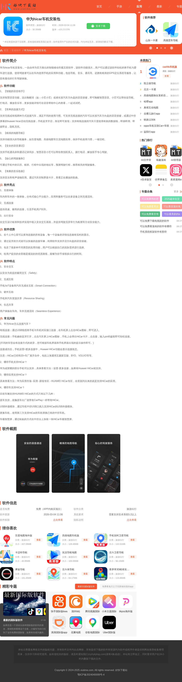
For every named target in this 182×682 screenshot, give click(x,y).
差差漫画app (176, 173)
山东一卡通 (151, 32)
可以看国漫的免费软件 (171, 207)
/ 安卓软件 (15, 50)
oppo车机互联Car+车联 (156, 125)
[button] (171, 48)
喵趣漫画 (161, 153)
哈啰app (148, 101)
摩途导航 (20, 569)
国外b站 (76, 604)
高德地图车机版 (70, 535)
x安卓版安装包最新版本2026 (146, 173)
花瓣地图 (76, 625)
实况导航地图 (69, 552)
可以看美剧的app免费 (172, 215)
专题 (179, 6)
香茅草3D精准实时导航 (120, 569)
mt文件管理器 (146, 154)
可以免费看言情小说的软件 (150, 215)
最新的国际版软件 (13, 620)
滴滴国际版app (59, 625)
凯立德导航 (150, 83)
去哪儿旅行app (152, 113)
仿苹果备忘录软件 (161, 173)
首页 (99, 6)
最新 (159, 6)
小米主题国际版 (109, 604)
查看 (38, 540)
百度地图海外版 (23, 535)
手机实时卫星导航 (119, 535)
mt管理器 (176, 153)
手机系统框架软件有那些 (153, 231)
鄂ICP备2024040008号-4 (91, 674)
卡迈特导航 (21, 552)
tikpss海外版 (126, 604)
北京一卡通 (150, 89)
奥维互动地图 (151, 107)
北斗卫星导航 (116, 552)
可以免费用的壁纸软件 (150, 200)
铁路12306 (149, 119)
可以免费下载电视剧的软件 (154, 221)
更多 (176, 191)
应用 (139, 6)
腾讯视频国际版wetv (92, 604)
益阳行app (149, 132)
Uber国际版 (109, 625)
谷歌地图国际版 (92, 626)
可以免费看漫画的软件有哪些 (156, 226)
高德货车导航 (170, 32)
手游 (119, 6)
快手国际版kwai (59, 604)
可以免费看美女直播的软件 (150, 207)
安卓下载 (100, 26)
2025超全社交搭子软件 (172, 200)
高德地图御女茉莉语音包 (156, 95)
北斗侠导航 (68, 569)
